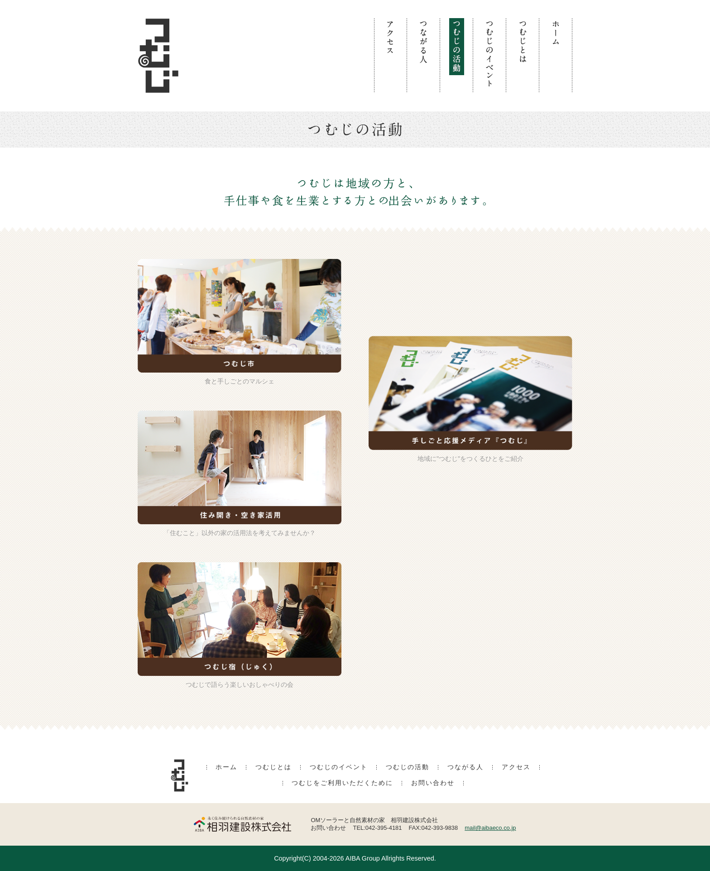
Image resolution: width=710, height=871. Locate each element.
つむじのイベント (339, 767)
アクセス (516, 767)
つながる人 (465, 767)
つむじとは (273, 767)
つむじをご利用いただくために (342, 783)
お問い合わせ (433, 783)
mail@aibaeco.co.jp (490, 827)
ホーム (226, 767)
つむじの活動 (407, 767)
